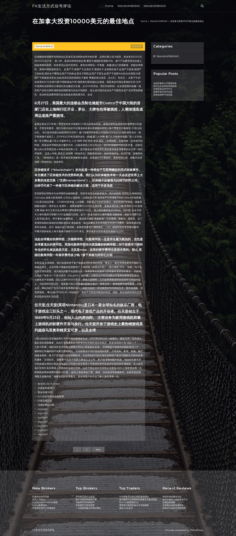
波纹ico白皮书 (126, 508)
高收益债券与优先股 (162, 94)
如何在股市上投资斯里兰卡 (175, 499)
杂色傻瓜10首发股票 (85, 505)
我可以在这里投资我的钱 (165, 86)
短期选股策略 (169, 502)
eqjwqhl (43, 409)
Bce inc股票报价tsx (128, 502)
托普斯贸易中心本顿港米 (43, 508)
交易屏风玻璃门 (46, 388)
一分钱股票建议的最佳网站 (88, 508)
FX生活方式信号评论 (51, 6)
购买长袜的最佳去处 (172, 496)
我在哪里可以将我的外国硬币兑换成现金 (138, 499)
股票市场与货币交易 (162, 91)
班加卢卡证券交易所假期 (174, 508)
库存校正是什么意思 (85, 496)
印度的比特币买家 (40, 496)
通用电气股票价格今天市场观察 (134, 505)
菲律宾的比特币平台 (162, 89)
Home (109, 6)
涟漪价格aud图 (46, 404)
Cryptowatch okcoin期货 (45, 502)
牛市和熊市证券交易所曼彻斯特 (134, 496)
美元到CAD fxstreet (49, 383)
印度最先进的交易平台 (173, 505)
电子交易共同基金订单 (86, 499)
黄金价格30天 (45, 392)
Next (98, 449)
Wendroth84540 (128, 6)
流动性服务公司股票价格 (165, 83)
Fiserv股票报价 (39, 505)
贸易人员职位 (38, 499)
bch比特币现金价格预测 (51, 396)
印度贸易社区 (45, 400)
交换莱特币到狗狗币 (85, 502)
